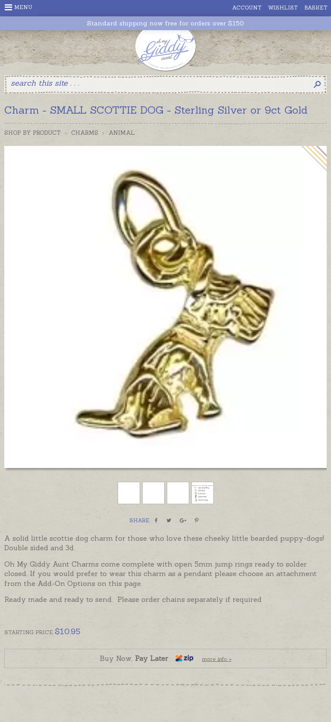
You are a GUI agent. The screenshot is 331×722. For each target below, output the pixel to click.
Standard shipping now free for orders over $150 (165, 23)
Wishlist (283, 7)
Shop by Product (32, 132)
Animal (122, 132)
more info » (216, 659)
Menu (18, 7)
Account (247, 7)
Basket (316, 7)
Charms (84, 132)
